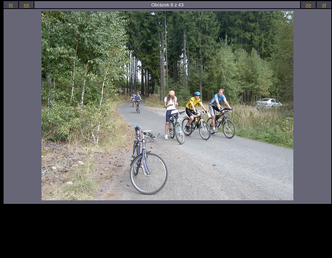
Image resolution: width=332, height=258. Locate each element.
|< (11, 5)
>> (308, 5)
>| (324, 5)
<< (26, 5)
